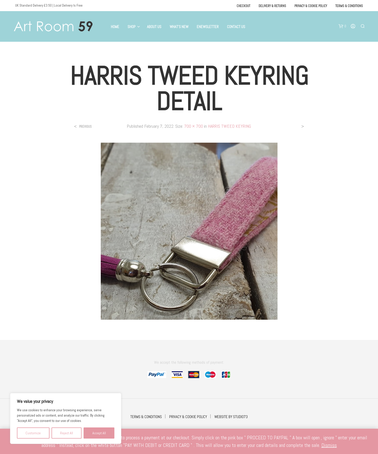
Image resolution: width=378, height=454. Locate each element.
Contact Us (236, 26)
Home (115, 26)
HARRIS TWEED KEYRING (229, 126)
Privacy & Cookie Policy (310, 6)
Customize (33, 433)
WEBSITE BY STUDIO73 (231, 416)
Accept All (99, 433)
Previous (85, 126)
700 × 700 (193, 126)
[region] (65, 418)
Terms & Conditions (349, 6)
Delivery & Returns (272, 6)
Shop (132, 26)
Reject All (66, 433)
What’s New (179, 26)
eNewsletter (208, 26)
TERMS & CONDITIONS (146, 416)
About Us (154, 26)
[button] (342, 26)
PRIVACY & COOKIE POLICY (188, 416)
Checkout (243, 6)
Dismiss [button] (329, 445)
